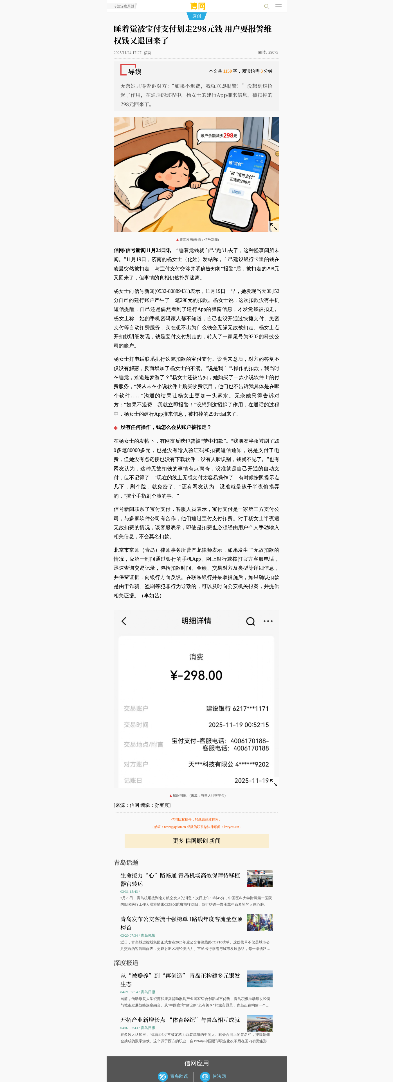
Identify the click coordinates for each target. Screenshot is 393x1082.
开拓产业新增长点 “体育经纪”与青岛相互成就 (180, 1020)
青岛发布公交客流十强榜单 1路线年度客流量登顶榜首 (181, 923)
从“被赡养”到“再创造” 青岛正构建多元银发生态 (180, 979)
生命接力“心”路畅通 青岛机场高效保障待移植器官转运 (180, 879)
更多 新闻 (197, 840)
